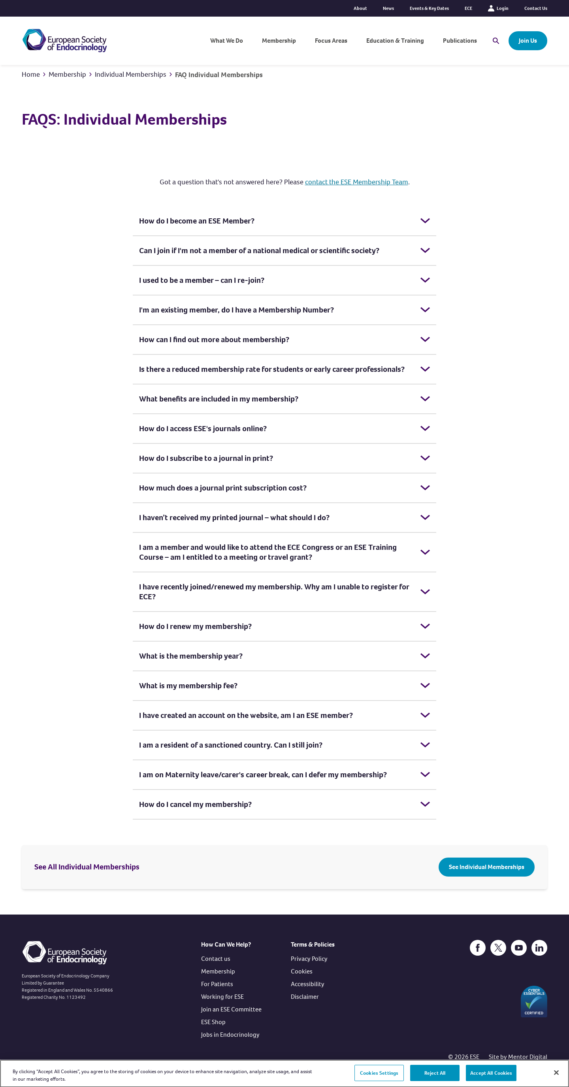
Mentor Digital (527, 1057)
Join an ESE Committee (231, 1009)
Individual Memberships (130, 74)
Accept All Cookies (491, 1076)
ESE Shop (213, 1022)
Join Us (528, 40)
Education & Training (395, 40)
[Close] (556, 1076)
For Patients (217, 984)
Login (498, 8)
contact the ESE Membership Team (356, 182)
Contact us (215, 958)
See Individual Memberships (486, 867)
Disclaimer (305, 996)
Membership (279, 40)
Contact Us (535, 8)
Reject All (434, 1076)
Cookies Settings (379, 1076)
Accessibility (307, 984)
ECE (468, 8)
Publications (460, 40)
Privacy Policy (309, 958)
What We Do (226, 40)
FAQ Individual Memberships (219, 75)
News (388, 8)
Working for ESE (222, 996)
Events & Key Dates (429, 8)
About (360, 8)
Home (31, 74)
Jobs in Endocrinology (230, 1034)
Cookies (302, 971)
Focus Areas (331, 40)
